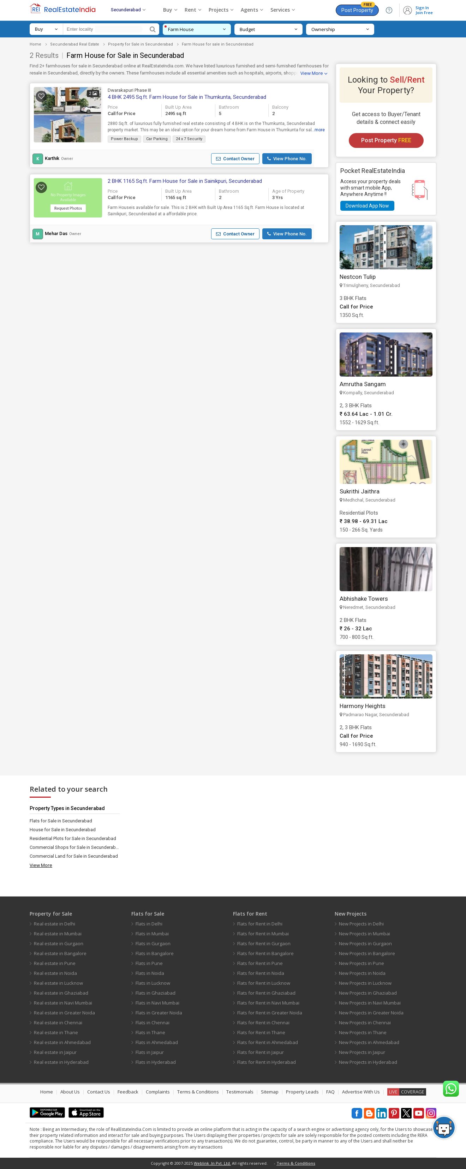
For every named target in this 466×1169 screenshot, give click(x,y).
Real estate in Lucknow (58, 983)
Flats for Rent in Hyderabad (266, 1062)
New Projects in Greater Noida (371, 1012)
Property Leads (302, 1092)
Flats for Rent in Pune (260, 963)
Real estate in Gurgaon (58, 943)
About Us (70, 1092)
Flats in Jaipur (150, 1052)
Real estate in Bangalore (60, 953)
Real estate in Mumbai (58, 933)
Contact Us (98, 1092)
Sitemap (270, 1092)
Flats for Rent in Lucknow (263, 983)
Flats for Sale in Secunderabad (61, 820)
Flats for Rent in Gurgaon (264, 943)
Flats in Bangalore (155, 953)
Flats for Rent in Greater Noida (269, 1012)
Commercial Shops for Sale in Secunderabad (75, 847)
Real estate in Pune (55, 963)
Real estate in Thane (56, 1032)
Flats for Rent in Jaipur (260, 1052)
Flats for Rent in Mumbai (263, 933)
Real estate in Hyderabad (61, 1062)
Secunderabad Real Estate (74, 44)
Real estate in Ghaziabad (61, 993)
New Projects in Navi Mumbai (370, 1003)
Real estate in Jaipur (55, 1052)
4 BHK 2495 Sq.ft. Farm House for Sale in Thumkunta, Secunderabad (187, 97)
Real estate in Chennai (58, 1022)
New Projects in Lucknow (365, 983)
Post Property (358, 9)
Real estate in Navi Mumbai (63, 1003)
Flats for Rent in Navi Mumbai (268, 1003)
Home (35, 44)
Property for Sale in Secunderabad (140, 44)
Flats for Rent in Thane (261, 1032)
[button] (235, 158)
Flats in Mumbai (152, 933)
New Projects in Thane (363, 1032)
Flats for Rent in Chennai (263, 1022)
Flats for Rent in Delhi (259, 924)
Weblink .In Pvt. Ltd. (212, 1163)
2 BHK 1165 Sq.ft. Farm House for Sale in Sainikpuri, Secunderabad (185, 181)
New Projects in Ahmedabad (369, 1042)
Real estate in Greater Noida (64, 1012)
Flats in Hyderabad (156, 1062)
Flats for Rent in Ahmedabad (267, 1042)
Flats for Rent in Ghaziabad (266, 993)
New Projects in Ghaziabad (368, 993)
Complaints (158, 1092)
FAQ (330, 1092)
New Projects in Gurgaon (365, 943)
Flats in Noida (150, 973)
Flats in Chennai (152, 1022)
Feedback (128, 1092)
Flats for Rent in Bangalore (265, 953)
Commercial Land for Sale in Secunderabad (74, 856)
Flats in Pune (149, 963)
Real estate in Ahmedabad (62, 1042)
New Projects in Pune (361, 963)
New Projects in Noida (362, 973)
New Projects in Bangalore (367, 953)
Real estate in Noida (55, 973)
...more (318, 129)
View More (311, 73)
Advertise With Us (361, 1092)
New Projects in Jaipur (362, 1052)
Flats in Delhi (149, 924)
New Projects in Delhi (361, 924)
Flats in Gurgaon (153, 943)
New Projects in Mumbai (364, 933)
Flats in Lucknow (153, 983)
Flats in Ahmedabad (157, 1042)
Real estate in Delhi (54, 924)
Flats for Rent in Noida (260, 973)
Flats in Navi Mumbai (157, 1003)
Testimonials (239, 1092)
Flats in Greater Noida (159, 1012)
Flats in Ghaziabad (155, 993)
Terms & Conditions (198, 1092)
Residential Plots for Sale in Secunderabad (73, 838)
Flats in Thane (150, 1032)
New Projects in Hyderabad (368, 1062)
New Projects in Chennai (365, 1022)
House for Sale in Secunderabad (63, 829)
